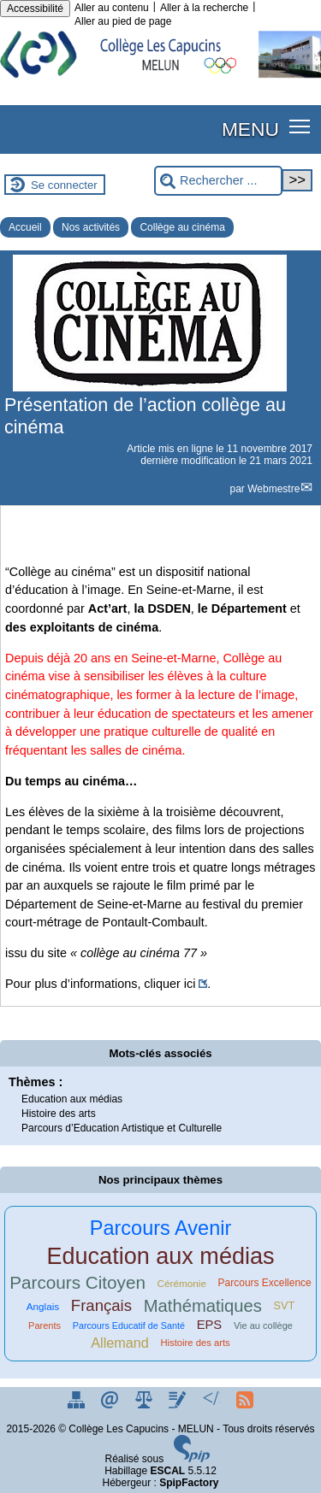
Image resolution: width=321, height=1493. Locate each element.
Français (101, 1305)
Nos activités (91, 227)
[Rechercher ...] (218, 181)
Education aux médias (71, 1099)
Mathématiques (203, 1305)
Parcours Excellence (265, 1283)
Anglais (43, 1306)
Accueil (25, 227)
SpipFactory (188, 1483)
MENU (250, 129)
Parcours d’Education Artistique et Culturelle (121, 1128)
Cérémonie (182, 1283)
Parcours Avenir (161, 1228)
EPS (210, 1324)
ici (190, 983)
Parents (44, 1325)
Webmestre (273, 489)
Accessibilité (35, 9)
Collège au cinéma (182, 227)
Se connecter (64, 185)
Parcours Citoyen (77, 1282)
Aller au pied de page (122, 21)
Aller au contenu (111, 8)
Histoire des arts (58, 1114)
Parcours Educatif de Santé (129, 1325)
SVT (284, 1306)
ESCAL (168, 1471)
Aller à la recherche (204, 8)
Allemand (120, 1342)
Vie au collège (263, 1325)
